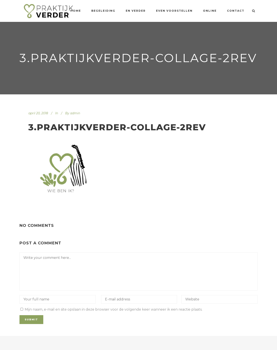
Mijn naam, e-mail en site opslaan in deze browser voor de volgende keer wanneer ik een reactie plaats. (113, 309)
